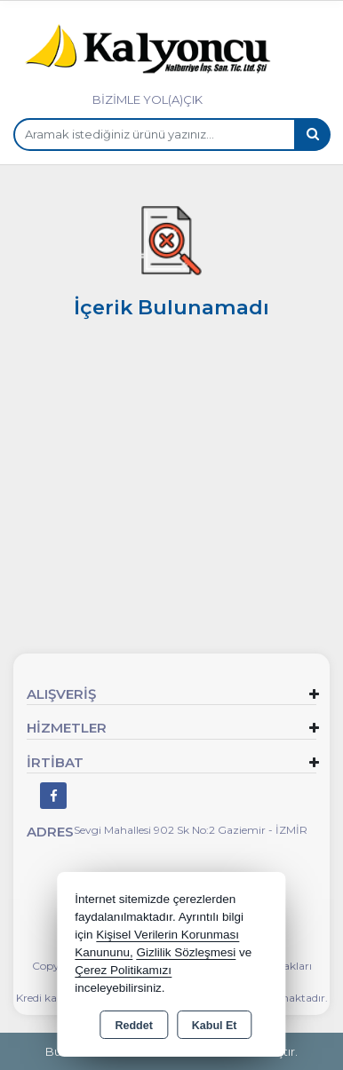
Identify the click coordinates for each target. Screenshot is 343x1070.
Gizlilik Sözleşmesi (185, 952)
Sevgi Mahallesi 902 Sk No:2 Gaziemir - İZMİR (190, 829)
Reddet (133, 1025)
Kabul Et (214, 1025)
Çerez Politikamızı (123, 970)
